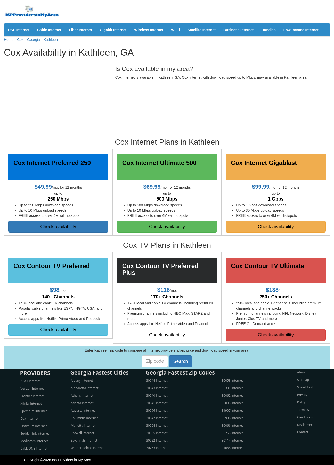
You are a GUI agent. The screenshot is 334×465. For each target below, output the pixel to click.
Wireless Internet (148, 30)
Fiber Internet (80, 30)
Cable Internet (49, 30)
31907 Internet (232, 410)
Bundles (268, 30)
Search (180, 361)
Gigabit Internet (113, 30)
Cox (20, 40)
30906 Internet (232, 418)
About (301, 372)
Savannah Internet (84, 440)
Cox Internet (29, 418)
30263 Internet (232, 433)
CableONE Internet (34, 448)
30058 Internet (232, 380)
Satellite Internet (202, 30)
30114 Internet (232, 440)
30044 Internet (156, 380)
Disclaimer (304, 424)
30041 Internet (156, 403)
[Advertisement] (55, 96)
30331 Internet (232, 388)
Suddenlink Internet (35, 433)
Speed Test (305, 387)
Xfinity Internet (31, 403)
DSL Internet (18, 30)
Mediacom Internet (34, 441)
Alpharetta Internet (85, 388)
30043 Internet (156, 388)
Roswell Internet (82, 433)
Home (8, 40)
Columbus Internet (84, 418)
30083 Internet (232, 403)
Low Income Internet (301, 30)
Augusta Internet (83, 410)
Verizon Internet (32, 388)
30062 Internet (232, 395)
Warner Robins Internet (88, 448)
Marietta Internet (83, 425)
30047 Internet (156, 418)
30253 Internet (156, 448)
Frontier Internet (33, 396)
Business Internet (238, 30)
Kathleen (51, 40)
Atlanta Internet (82, 403)
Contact (302, 432)
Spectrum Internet (34, 411)
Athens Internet (82, 395)
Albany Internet (82, 380)
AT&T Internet (31, 381)
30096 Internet (156, 410)
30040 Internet (156, 395)
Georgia (33, 40)
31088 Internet (232, 448)
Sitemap (303, 380)
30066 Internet (232, 425)
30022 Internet (156, 440)
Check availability (58, 226)
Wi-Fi (175, 30)
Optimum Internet (34, 426)
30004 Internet (156, 425)
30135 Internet (156, 433)
